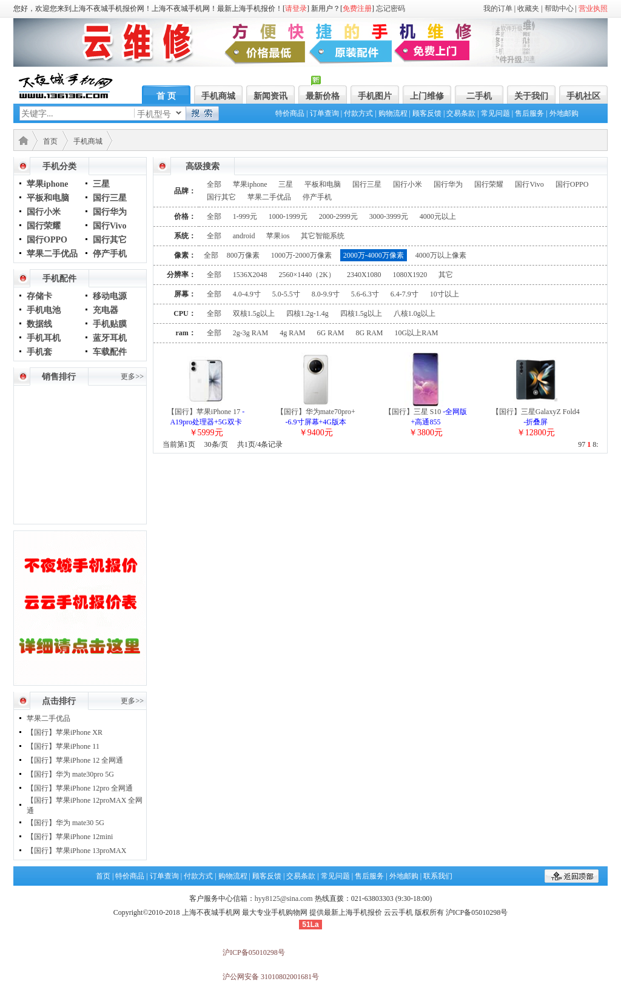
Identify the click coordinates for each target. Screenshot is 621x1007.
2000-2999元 (338, 216)
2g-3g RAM (250, 333)
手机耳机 (44, 338)
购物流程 (393, 113)
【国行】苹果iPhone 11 (63, 746)
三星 (101, 184)
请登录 (296, 8)
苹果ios (277, 236)
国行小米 (44, 211)
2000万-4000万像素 (373, 255)
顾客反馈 (426, 113)
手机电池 (44, 310)
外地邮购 (564, 113)
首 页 (166, 96)
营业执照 (593, 8)
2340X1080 (364, 274)
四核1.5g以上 (361, 313)
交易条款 (460, 113)
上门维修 (427, 96)
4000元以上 (438, 216)
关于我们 (531, 96)
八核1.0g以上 (414, 313)
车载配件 (110, 351)
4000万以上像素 (440, 255)
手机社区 (583, 96)
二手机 (479, 96)
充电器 (105, 310)
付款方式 (358, 113)
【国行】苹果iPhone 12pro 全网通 (80, 788)
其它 (445, 274)
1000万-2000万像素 (301, 255)
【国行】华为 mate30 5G (65, 822)
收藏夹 (528, 8)
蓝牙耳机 (110, 338)
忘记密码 (390, 8)
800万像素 (243, 255)
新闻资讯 (270, 96)
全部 (214, 184)
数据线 (39, 324)
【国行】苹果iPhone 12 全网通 (75, 760)
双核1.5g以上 (254, 313)
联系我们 (437, 876)
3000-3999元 (388, 216)
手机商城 (218, 96)
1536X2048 (250, 274)
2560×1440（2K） (306, 274)
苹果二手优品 (52, 253)
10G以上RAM (416, 333)
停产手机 (110, 253)
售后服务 (529, 113)
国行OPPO (47, 239)
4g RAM (292, 333)
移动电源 (110, 296)
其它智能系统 (322, 236)
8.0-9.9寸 (326, 294)
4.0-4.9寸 (247, 294)
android (244, 236)
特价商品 (289, 113)
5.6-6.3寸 (365, 294)
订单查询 (324, 113)
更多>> (132, 376)
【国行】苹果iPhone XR (64, 732)
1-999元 (245, 216)
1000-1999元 (288, 216)
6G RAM (330, 333)
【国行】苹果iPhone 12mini (70, 836)
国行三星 (110, 197)
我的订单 (497, 8)
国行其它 (110, 239)
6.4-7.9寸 (404, 294)
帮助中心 (559, 8)
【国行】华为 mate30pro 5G (70, 774)
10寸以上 (444, 294)
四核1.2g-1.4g (307, 313)
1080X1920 (410, 274)
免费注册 (357, 8)
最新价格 (323, 96)
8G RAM (369, 333)
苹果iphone (47, 184)
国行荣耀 (44, 225)
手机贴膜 (110, 324)
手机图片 (375, 96)
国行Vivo (109, 225)
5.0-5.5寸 (286, 294)
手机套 (39, 351)
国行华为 (110, 211)
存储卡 (39, 296)
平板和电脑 (48, 197)
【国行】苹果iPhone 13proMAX (76, 850)
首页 (50, 141)
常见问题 (495, 113)
